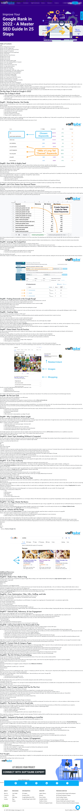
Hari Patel (14, 2)
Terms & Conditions (69, 810)
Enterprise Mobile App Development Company (65, 801)
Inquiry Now (81, 16)
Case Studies (14, 793)
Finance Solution (42, 797)
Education (41, 795)
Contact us (6, 795)
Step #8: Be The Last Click (5, 56)
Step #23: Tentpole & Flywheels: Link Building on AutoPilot (11, 80)
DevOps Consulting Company (62, 799)
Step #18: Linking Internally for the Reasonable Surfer (10, 73)
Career (5, 797)
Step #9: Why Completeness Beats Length (8, 60)
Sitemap (13, 801)
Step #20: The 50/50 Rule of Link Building (8, 75)
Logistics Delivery (42, 793)
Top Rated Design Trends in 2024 (28, 799)
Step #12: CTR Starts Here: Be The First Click (8, 64)
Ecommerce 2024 (25, 795)
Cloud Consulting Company (61, 797)
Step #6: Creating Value (4, 53)
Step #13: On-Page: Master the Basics (7, 66)
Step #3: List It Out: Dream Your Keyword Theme (9, 49)
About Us (6, 793)
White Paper (14, 797)
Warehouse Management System (45, 803)
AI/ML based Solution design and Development (66, 793)
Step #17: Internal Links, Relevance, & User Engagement (10, 71)
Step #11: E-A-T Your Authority (6, 63)
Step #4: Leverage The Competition (7, 51)
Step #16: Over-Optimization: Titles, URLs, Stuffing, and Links (12, 70)
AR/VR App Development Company (63, 795)
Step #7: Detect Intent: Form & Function (7, 55)
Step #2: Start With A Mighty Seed (6, 48)
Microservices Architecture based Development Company (67, 803)
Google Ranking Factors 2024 (28, 797)
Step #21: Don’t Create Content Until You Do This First (10, 77)
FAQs (1, 45)
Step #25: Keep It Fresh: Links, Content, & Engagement (10, 82)
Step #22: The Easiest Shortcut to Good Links (8, 78)
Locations (6, 799)
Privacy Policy (76, 810)
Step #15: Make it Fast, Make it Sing (7, 68)
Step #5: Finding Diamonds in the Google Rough (9, 52)
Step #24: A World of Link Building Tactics (8, 81)
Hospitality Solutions (43, 799)
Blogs (13, 799)
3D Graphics (24, 793)
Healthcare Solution (43, 801)
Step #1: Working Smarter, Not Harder (7, 46)
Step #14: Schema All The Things (6, 67)
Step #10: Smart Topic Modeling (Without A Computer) (10, 62)
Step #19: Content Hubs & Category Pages (8, 74)
